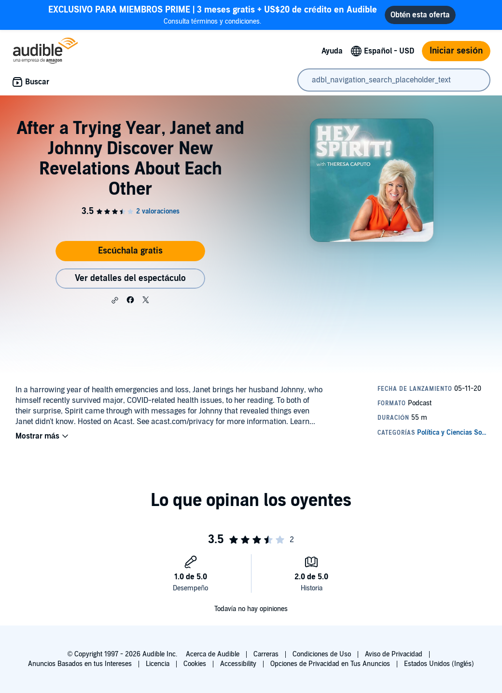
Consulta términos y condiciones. (212, 15)
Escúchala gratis (130, 251)
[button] (115, 300)
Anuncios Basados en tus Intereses (80, 664)
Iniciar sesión (456, 51)
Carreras (266, 654)
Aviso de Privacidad (393, 654)
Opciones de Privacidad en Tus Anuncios (330, 664)
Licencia (157, 664)
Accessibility (238, 664)
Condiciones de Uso (322, 654)
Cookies (194, 664)
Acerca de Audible (212, 654)
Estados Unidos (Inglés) (439, 664)
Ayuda (332, 51)
